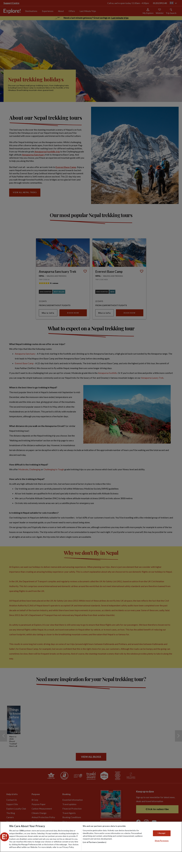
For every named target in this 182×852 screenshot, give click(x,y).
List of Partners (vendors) (94, 842)
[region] (91, 837)
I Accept (161, 833)
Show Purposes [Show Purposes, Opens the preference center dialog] (162, 841)
